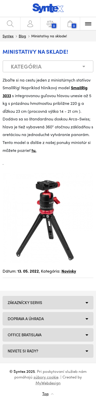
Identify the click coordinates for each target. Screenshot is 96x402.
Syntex (8, 35)
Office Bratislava (24, 335)
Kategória (26, 66)
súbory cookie (46, 377)
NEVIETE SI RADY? (23, 351)
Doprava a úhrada (26, 318)
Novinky (68, 271)
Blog (22, 35)
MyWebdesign (48, 383)
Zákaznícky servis (25, 302)
